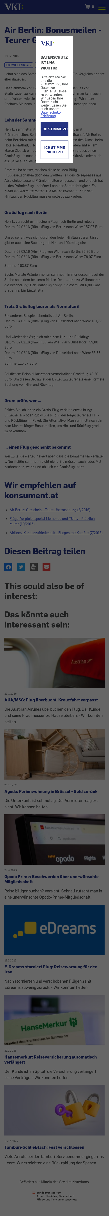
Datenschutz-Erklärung (51, 114)
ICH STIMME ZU (54, 129)
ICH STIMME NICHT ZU (54, 149)
